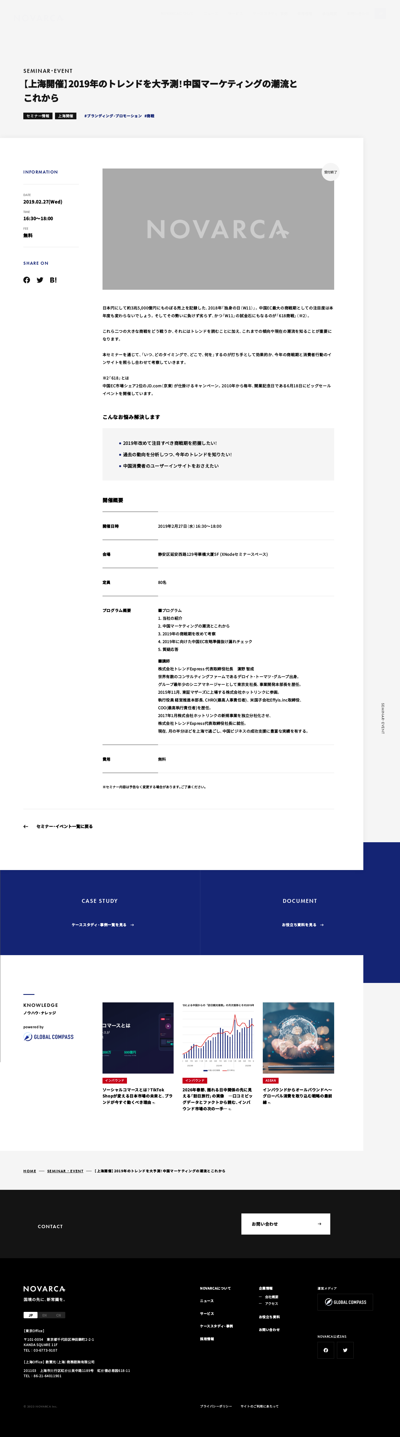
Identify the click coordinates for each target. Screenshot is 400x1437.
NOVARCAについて (177, 13)
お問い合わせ (358, 13)
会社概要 (329, 13)
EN (44, 1315)
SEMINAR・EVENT (65, 1170)
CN (58, 1315)
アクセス (271, 1303)
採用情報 (305, 13)
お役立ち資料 (269, 1316)
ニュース (211, 13)
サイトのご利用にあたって (260, 1406)
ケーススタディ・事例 (270, 13)
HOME (29, 1170)
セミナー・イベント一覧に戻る (64, 826)
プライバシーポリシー (216, 1406)
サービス (235, 13)
